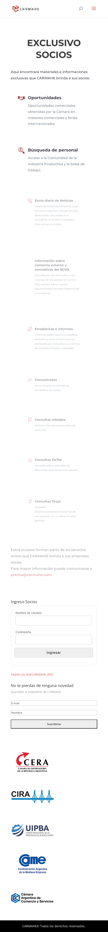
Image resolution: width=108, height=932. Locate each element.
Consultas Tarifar (49, 460)
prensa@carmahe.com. (31, 575)
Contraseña (23, 632)
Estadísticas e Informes (54, 330)
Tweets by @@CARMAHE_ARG (32, 674)
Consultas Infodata (51, 420)
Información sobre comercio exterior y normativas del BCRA (52, 267)
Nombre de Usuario (28, 613)
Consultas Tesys (49, 503)
